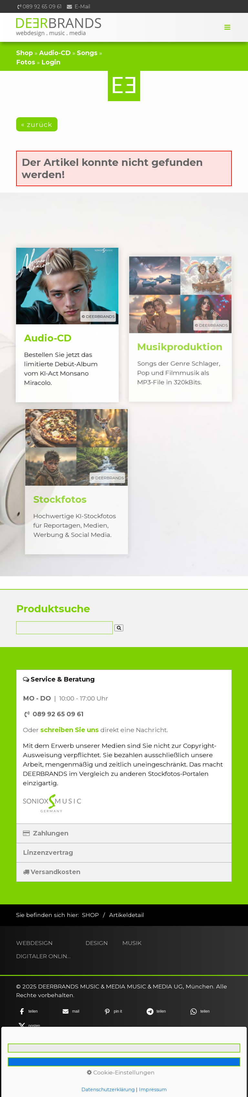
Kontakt (54, 1051)
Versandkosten (51, 872)
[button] (36, 124)
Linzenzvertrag (48, 852)
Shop (24, 53)
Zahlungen (45, 833)
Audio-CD (55, 53)
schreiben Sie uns (69, 730)
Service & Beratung (59, 679)
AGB (156, 1051)
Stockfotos (90, 481)
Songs (87, 53)
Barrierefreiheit (124, 1060)
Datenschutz (126, 1051)
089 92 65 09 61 (42, 7)
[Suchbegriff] (64, 627)
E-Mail (82, 7)
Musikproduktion (180, 343)
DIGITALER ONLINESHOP (43, 956)
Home (29, 1051)
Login (50, 62)
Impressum (87, 1051)
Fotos (25, 62)
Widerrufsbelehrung (197, 1051)
